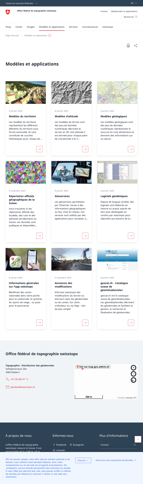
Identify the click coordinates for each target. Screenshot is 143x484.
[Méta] (119, 11)
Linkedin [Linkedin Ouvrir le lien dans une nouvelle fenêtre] (59, 450)
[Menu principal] (69, 27)
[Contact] (104, 11)
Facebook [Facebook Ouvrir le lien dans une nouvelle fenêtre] (59, 444)
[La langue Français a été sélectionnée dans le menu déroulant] (133, 3)
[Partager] (135, 45)
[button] (19, 27)
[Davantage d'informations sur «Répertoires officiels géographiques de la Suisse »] (39, 236)
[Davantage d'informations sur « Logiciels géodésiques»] (131, 236)
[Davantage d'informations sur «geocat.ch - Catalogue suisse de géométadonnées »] (131, 323)
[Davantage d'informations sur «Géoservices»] (85, 236)
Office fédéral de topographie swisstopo (36, 10)
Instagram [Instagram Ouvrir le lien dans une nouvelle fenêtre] (76, 444)
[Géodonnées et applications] (124, 11)
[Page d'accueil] (12, 35)
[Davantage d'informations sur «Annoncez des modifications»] (85, 323)
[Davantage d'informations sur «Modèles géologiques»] (131, 149)
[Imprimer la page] (128, 45)
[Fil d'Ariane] (70, 35)
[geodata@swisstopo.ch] (21, 387)
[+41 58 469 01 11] (17, 379)
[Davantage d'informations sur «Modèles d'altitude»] (85, 149)
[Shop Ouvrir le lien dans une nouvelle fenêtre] (8, 27)
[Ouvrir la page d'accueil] (31, 14)
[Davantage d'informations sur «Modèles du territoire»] (39, 149)
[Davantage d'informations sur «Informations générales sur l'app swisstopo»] (39, 323)
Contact (118, 444)
